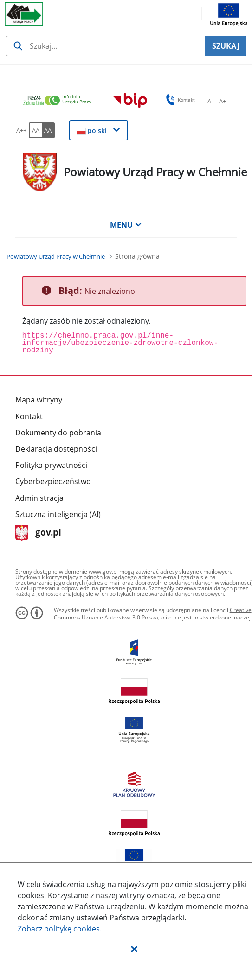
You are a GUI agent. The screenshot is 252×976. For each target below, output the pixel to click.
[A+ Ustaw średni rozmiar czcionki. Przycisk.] (222, 101)
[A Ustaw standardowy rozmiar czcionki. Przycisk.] (209, 101)
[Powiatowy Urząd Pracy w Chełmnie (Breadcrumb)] (55, 256)
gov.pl (38, 533)
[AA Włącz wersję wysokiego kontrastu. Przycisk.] (48, 130)
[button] (134, 949)
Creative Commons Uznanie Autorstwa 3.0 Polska (153, 613)
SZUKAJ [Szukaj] (225, 46)
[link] (60, 101)
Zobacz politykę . (60, 929)
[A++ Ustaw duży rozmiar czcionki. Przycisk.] (21, 130)
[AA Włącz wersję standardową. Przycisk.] (35, 130)
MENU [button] (126, 225)
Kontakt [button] (179, 99)
